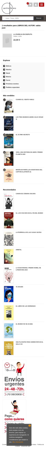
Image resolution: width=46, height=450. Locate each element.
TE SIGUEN (19, 287)
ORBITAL (19, 249)
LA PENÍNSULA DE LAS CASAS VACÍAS (28, 232)
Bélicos (8, 66)
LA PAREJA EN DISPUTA (22, 34)
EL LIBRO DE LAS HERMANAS (25, 306)
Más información (17, 442)
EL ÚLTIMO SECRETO (23, 134)
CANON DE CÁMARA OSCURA (25, 193)
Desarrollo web (25, 446)
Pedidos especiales (13, 87)
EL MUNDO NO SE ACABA (24, 324)
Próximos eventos (12, 84)
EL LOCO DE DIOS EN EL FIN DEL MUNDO (29, 213)
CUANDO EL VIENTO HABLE (25, 99)
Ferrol (8, 80)
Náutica (8, 69)
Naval (8, 73)
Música (8, 77)
